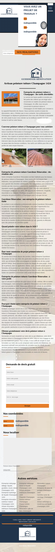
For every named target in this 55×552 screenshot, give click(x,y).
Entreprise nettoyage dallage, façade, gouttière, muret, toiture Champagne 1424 (10, 487)
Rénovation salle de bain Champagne (26, 510)
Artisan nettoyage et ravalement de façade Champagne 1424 (44, 504)
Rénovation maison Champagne (43, 485)
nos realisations (27, 52)
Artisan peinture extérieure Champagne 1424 (27, 492)
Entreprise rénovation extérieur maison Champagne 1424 (9, 502)
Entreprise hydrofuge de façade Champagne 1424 (9, 495)
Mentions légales (27, 522)
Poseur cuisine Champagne (24, 505)
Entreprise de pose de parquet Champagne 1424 (44, 490)
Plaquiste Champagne (27, 497)
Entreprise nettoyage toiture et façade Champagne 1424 (26, 486)
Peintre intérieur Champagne (24, 501)
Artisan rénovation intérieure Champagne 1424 (9, 508)
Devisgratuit (44, 25)
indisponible (30, 23)
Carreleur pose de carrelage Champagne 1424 (44, 497)
